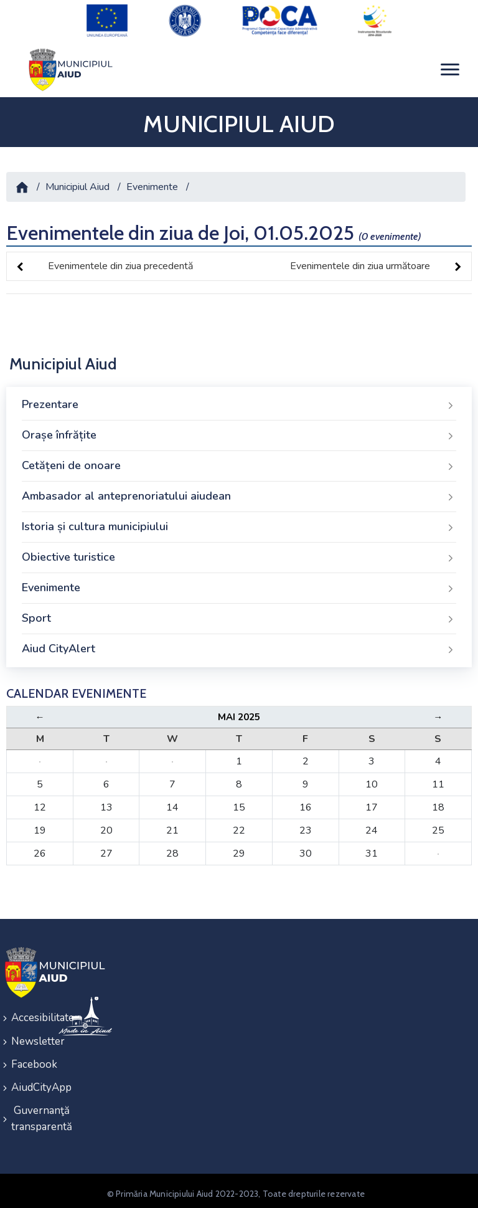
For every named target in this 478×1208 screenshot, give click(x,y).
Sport (239, 617)
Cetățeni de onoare (239, 464)
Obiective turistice (239, 556)
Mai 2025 (239, 715)
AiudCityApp (26, 1083)
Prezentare (239, 403)
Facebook (26, 1060)
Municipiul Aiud (77, 185)
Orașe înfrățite (239, 434)
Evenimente (152, 185)
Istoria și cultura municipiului (239, 525)
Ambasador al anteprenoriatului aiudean (239, 495)
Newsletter (26, 1038)
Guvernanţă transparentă (26, 1113)
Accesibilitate (26, 1016)
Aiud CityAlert (239, 647)
